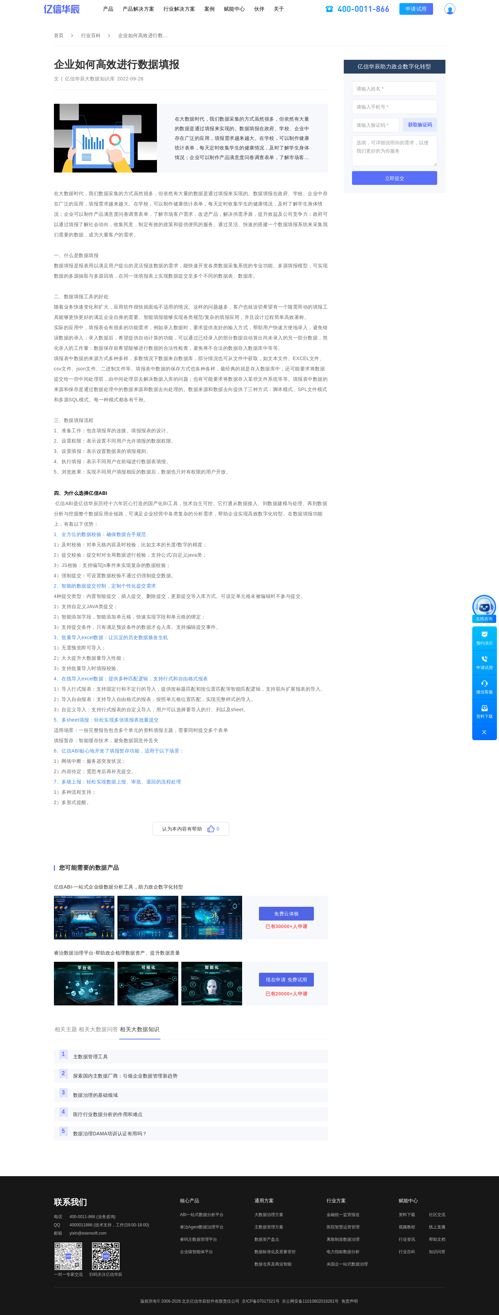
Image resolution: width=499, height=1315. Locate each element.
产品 (77, 12)
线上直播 (437, 1227)
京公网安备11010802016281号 (310, 1301)
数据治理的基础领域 (95, 1095)
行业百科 (91, 35)
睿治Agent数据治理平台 (202, 1227)
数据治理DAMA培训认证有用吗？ (110, 1133)
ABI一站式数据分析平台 (202, 1214)
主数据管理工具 (90, 1056)
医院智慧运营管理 (343, 1227)
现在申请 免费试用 (286, 979)
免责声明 (349, 1301)
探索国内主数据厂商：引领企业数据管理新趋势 (125, 1076)
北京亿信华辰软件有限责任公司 (210, 1301)
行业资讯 (407, 1239)
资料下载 (407, 1214)
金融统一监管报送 (343, 1214)
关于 (310, 12)
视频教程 (407, 1227)
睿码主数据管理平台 (198, 1239)
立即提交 (394, 178)
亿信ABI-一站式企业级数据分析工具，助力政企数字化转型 (118, 887)
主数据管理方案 (268, 1227)
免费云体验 (286, 913)
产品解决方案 (118, 12)
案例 (209, 12)
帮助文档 (437, 1239)
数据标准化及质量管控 (275, 1251)
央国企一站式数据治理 (347, 1264)
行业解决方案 (169, 12)
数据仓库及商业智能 (273, 1264)
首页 (59, 35)
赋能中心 (245, 12)
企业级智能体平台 (196, 1251)
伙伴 (280, 12)
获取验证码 (420, 124)
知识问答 (437, 1251)
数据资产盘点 (266, 1239)
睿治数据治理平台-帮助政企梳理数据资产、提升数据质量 (117, 953)
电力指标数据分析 (343, 1251)
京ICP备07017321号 (260, 1301)
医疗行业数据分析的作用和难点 (108, 1114)
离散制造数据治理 (343, 1239)
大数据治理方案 (268, 1214)
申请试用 (447, 12)
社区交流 (437, 1214)
